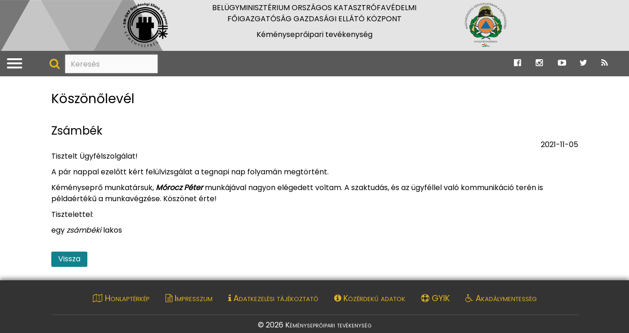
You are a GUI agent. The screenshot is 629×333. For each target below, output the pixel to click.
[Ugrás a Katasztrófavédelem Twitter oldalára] (583, 63)
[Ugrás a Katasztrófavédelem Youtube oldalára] (562, 63)
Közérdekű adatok (369, 298)
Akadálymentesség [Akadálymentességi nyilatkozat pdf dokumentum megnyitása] (501, 298)
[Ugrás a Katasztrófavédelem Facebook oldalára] (517, 63)
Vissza (69, 258)
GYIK (435, 298)
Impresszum (189, 298)
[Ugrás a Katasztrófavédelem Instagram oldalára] (539, 63)
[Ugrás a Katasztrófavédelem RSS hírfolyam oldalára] (604, 63)
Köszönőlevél (92, 99)
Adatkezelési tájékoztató (273, 298)
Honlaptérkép (121, 298)
